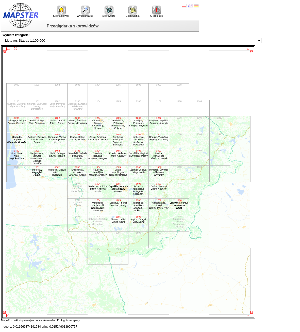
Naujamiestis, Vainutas (37, 157)
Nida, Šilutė (16, 155)
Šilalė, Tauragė (57, 153)
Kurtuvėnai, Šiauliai (98, 123)
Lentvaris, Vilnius (179, 204)
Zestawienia (132, 11)
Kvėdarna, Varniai (57, 138)
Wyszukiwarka (85, 11)
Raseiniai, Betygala (98, 155)
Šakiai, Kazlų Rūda (98, 187)
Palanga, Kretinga (16, 120)
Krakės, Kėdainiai (118, 153)
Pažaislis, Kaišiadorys (138, 188)
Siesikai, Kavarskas (159, 155)
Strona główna (61, 11)
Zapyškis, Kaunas (118, 187)
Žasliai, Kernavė (159, 186)
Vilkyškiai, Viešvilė (57, 171)
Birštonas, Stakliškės (138, 205)
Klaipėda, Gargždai (16, 138)
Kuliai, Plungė (37, 120)
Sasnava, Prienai (118, 203)
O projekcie (156, 11)
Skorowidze (108, 11)
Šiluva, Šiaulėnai (98, 137)
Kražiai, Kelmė (77, 137)
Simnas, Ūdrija (118, 219)
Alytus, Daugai (138, 219)
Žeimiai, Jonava (138, 170)
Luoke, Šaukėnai (77, 120)
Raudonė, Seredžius (98, 171)
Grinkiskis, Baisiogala (118, 139)
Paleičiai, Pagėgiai (37, 171)
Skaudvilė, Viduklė (77, 155)
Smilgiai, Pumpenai (138, 122)
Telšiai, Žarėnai (57, 120)
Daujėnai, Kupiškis (159, 120)
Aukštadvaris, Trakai (159, 204)
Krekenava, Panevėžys (138, 139)
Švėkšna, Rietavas (37, 138)
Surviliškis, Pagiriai (138, 153)
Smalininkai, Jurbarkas (77, 171)
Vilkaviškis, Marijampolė (98, 205)
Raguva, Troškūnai (159, 137)
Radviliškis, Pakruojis (118, 123)
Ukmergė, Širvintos (159, 171)
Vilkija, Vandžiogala (118, 171)
